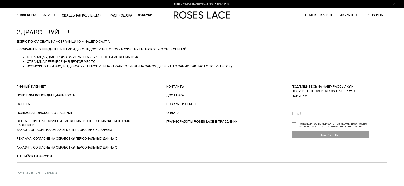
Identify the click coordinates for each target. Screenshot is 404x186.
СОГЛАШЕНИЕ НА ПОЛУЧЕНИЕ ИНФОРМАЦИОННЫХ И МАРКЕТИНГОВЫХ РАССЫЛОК (73, 122)
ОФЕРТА (23, 104)
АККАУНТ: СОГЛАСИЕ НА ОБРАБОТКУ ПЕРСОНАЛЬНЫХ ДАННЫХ (67, 147)
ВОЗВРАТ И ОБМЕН (181, 104)
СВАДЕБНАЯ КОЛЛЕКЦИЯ (82, 15)
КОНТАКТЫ (175, 86)
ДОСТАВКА (175, 95)
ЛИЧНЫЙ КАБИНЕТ (31, 86)
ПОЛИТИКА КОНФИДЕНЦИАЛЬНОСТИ (46, 95)
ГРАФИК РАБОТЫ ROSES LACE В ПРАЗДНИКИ (202, 121)
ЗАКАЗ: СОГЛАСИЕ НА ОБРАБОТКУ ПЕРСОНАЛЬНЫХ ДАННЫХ (64, 129)
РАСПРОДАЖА (121, 15)
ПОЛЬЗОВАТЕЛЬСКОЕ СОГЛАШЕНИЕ (45, 112)
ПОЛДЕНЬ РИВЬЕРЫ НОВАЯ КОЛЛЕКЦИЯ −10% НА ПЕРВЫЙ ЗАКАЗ (202, 4)
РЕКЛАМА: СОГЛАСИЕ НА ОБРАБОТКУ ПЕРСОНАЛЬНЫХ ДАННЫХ (67, 138)
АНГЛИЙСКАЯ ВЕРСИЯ (34, 156)
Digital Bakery (46, 172)
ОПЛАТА (172, 112)
